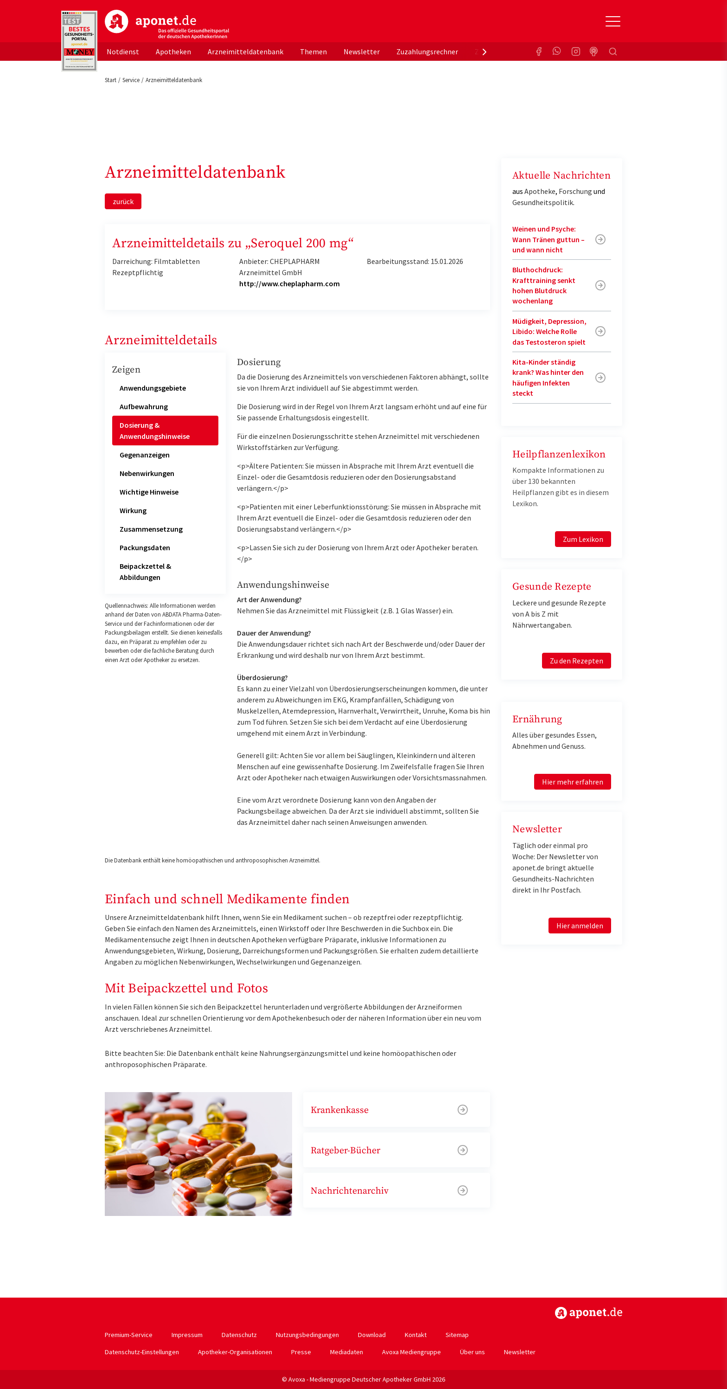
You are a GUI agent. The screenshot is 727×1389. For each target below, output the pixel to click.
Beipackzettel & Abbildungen (145, 571)
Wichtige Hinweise (149, 491)
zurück (123, 201)
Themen (313, 51)
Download (372, 1335)
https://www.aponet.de (588, 1313)
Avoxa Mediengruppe (411, 1352)
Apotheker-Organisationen (235, 1352)
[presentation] (484, 51)
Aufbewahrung (144, 406)
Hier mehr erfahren (572, 781)
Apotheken (173, 51)
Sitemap (457, 1335)
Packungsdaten (145, 547)
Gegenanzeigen (145, 454)
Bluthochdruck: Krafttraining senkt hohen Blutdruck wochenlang (543, 285)
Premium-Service (129, 1335)
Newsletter (362, 51)
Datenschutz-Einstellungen (142, 1352)
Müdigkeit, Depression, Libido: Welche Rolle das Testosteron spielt (549, 331)
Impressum (187, 1335)
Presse (301, 1352)
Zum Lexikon (583, 539)
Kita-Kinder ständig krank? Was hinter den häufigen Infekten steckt (548, 377)
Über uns (472, 1352)
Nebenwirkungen (147, 473)
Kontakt (416, 1335)
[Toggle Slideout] (613, 21)
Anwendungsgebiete (153, 387)
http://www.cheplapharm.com (289, 283)
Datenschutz (239, 1335)
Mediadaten (346, 1352)
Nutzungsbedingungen (307, 1335)
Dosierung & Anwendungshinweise (155, 430)
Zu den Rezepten (576, 660)
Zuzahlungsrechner (427, 51)
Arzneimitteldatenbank (245, 51)
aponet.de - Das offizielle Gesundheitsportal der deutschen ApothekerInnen (167, 24)
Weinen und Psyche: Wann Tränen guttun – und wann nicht (548, 239)
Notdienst (123, 51)
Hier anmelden (579, 925)
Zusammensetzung (151, 529)
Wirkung (133, 510)
